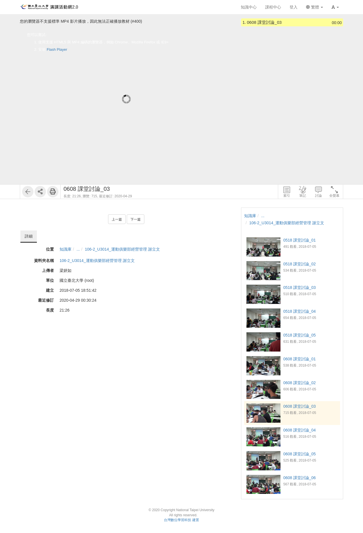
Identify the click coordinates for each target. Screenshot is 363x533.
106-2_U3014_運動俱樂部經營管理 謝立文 (122, 249)
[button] (335, 7)
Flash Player (57, 49)
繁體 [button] (314, 7)
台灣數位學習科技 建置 (181, 520)
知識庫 (65, 249)
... (78, 249)
